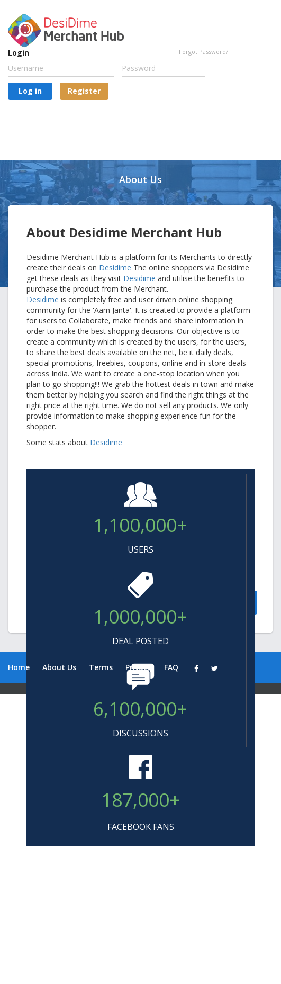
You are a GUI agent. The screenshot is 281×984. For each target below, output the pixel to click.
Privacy (138, 667)
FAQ (171, 667)
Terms (101, 667)
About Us (59, 667)
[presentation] (88, 125)
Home (19, 667)
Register (84, 91)
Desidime (115, 268)
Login (18, 53)
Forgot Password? (203, 52)
